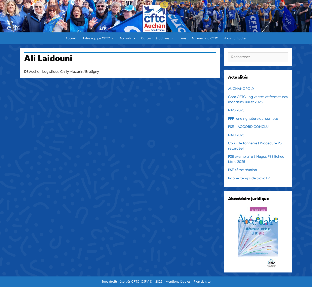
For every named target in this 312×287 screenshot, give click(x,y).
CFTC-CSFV (140, 282)
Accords (128, 38)
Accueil (71, 38)
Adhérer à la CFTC (204, 38)
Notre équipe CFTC (99, 38)
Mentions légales (178, 282)
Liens (182, 38)
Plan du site (202, 282)
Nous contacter (235, 38)
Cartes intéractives (158, 38)
